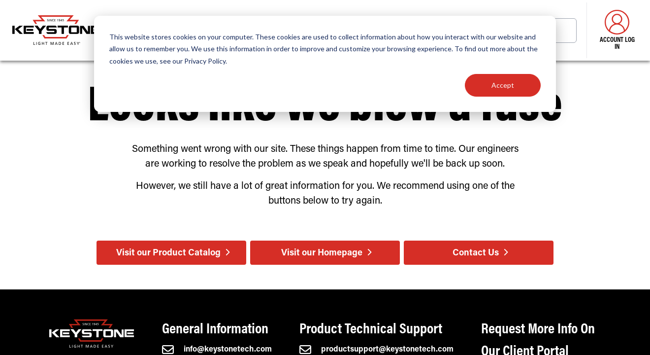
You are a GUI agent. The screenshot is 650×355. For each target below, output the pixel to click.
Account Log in (617, 30)
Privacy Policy (205, 61)
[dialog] (325, 64)
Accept (502, 85)
